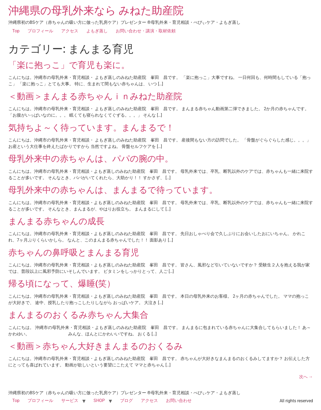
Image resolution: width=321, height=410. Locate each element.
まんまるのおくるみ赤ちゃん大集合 (78, 315)
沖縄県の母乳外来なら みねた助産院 (96, 10)
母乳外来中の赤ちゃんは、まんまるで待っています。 (113, 190)
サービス (69, 400)
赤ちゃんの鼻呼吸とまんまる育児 (73, 252)
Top (16, 30)
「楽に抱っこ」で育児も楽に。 (69, 65)
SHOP (99, 400)
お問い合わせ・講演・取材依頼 (146, 30)
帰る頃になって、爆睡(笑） (61, 283)
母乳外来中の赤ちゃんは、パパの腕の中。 (90, 159)
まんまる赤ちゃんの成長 (56, 221)
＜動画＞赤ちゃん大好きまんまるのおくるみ (95, 346)
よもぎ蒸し (97, 30)
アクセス (69, 30)
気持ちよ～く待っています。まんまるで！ (91, 127)
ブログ (126, 400)
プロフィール (40, 30)
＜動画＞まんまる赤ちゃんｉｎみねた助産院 (99, 96)
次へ (306, 376)
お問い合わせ (179, 400)
